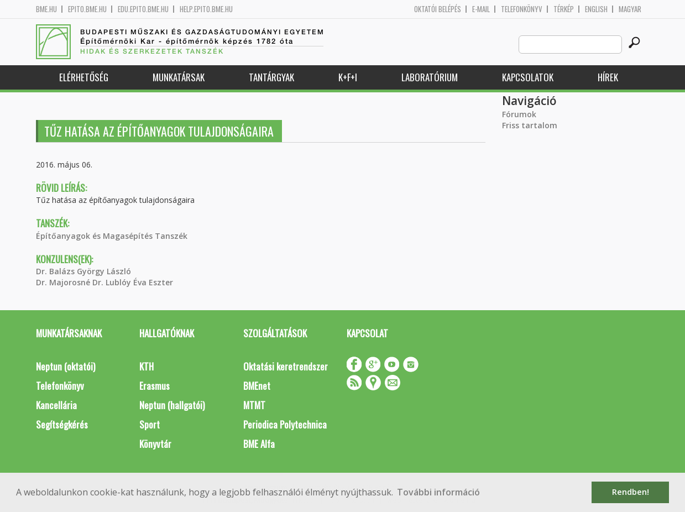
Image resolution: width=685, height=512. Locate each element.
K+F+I (347, 77)
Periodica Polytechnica (285, 424)
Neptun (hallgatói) (172, 405)
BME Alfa (259, 444)
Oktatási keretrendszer (285, 366)
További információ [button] (438, 492)
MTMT (254, 405)
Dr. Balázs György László (83, 271)
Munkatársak (179, 77)
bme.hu (46, 9)
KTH (146, 366)
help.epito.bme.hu (206, 9)
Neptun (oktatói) (65, 366)
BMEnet (256, 386)
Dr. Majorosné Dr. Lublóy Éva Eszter (104, 282)
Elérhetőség (83, 77)
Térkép (563, 9)
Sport (149, 424)
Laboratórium (429, 77)
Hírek (608, 77)
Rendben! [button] (630, 492)
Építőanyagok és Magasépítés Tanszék (111, 236)
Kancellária (56, 405)
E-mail (481, 9)
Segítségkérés (62, 424)
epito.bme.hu (87, 9)
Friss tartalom (529, 125)
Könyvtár (155, 444)
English (596, 9)
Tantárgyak (271, 77)
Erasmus (154, 386)
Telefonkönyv (521, 9)
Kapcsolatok (527, 77)
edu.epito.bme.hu (143, 9)
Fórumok (519, 114)
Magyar (630, 9)
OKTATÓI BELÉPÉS (437, 9)
